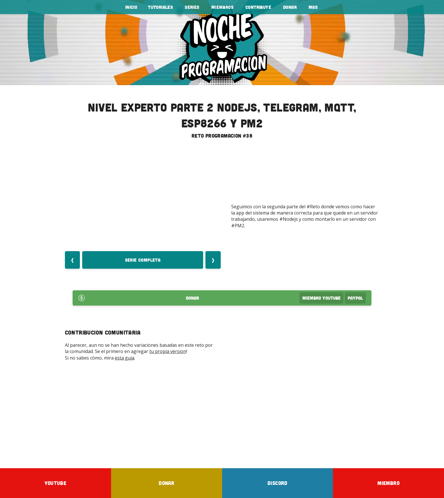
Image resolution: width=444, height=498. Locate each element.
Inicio (131, 7)
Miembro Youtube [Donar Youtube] (321, 298)
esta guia (124, 358)
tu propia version (167, 351)
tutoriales (160, 7)
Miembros (222, 7)
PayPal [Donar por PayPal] (355, 298)
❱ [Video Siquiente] (213, 260)
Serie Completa (143, 260)
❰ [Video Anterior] (72, 260)
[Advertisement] (222, 414)
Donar (290, 7)
